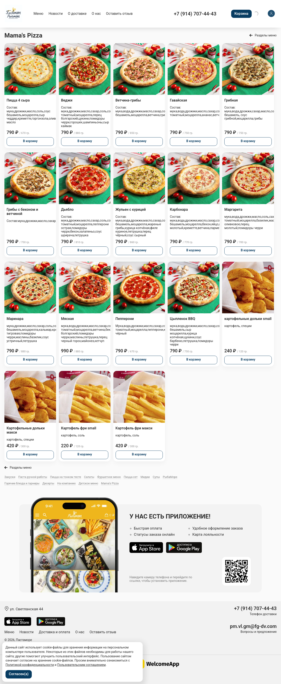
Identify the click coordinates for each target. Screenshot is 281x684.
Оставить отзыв (119, 13)
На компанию (66, 483)
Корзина (241, 13)
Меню (38, 13)
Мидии (145, 477)
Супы (156, 477)
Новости (56, 13)
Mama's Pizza (110, 483)
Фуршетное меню (109, 477)
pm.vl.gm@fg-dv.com (253, 626)
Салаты (89, 477)
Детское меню (88, 483)
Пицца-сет (131, 477)
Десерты (48, 483)
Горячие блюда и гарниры (21, 483)
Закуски (9, 477)
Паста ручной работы (32, 477)
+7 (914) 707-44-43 (195, 14)
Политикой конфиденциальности (30, 665)
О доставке (77, 13)
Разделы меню (266, 35)
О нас (96, 13)
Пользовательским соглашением (81, 665)
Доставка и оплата (54, 632)
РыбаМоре (170, 477)
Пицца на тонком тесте (65, 477)
